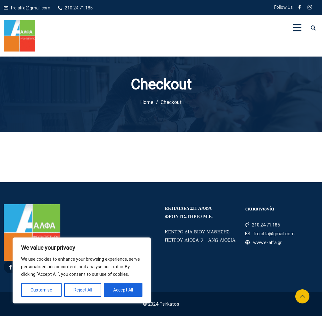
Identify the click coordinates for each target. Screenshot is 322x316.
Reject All (83, 289)
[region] (82, 270)
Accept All (123, 289)
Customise (41, 289)
